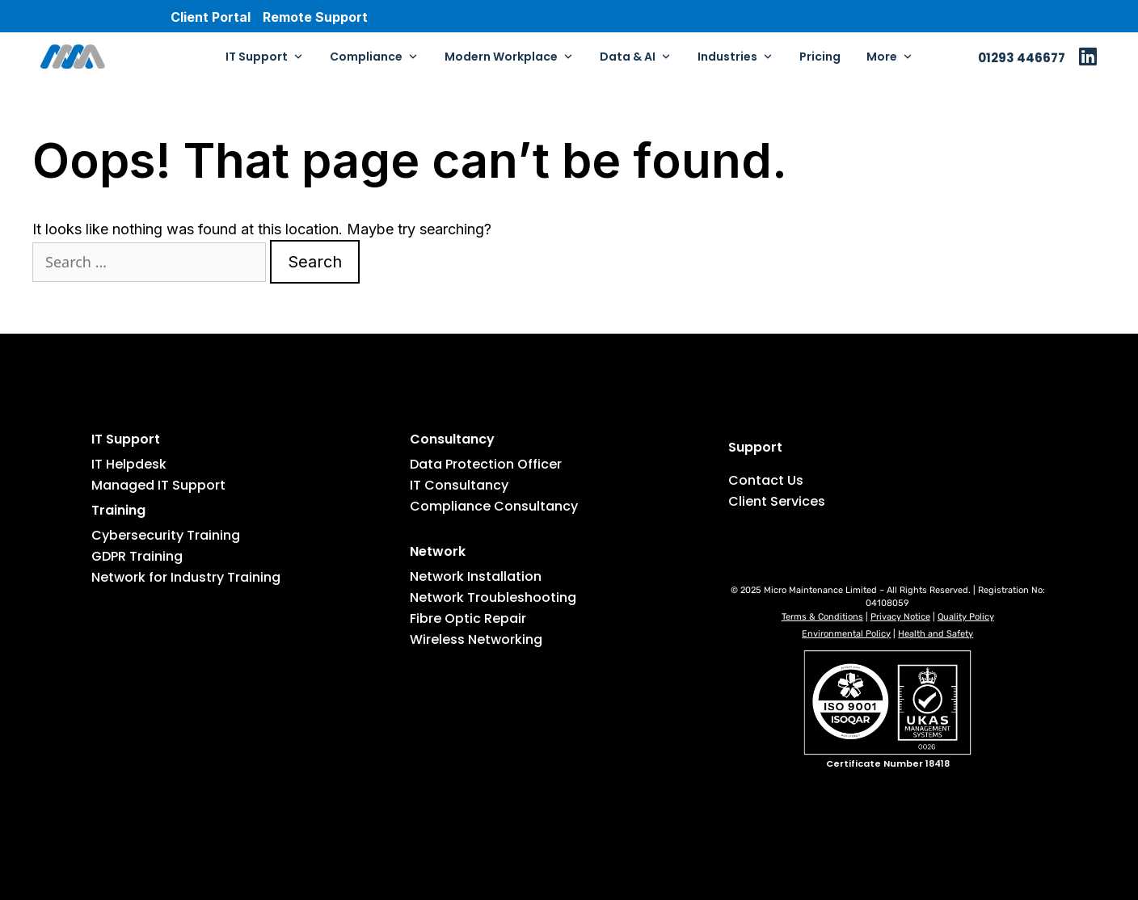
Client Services (776, 501)
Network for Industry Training (185, 577)
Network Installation (476, 576)
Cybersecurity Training (165, 535)
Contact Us (765, 480)
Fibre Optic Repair (468, 618)
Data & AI (636, 56)
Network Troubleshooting (493, 597)
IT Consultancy (459, 485)
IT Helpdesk (128, 464)
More (889, 56)
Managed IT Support (158, 485)
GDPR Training (137, 556)
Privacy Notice (900, 617)
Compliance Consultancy (494, 506)
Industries (735, 56)
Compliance (374, 56)
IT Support (264, 56)
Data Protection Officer (486, 464)
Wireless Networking (476, 639)
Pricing (820, 56)
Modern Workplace (509, 56)
